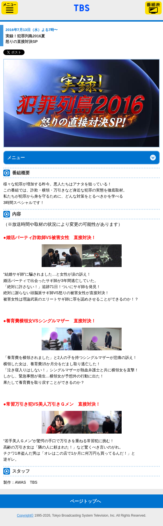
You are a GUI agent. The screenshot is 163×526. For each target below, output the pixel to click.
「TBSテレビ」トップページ (81, 7)
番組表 (153, 7)
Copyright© (25, 515)
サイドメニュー (9, 7)
